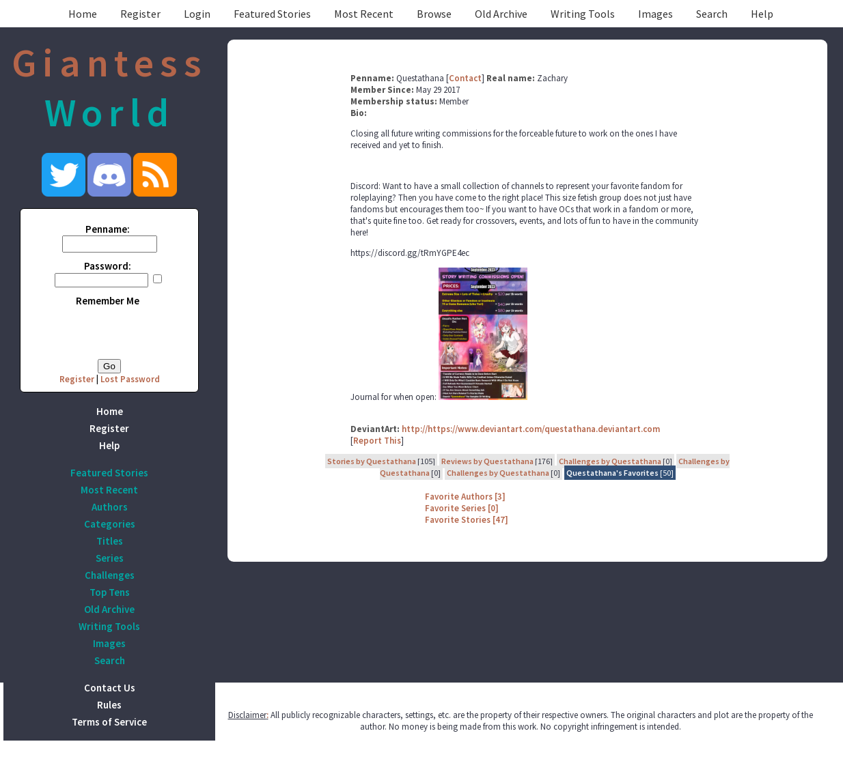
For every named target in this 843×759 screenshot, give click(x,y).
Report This (377, 440)
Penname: (107, 229)
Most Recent (363, 13)
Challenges (110, 575)
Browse (434, 13)
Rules (109, 704)
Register (140, 13)
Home (82, 13)
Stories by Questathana (371, 461)
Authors (110, 506)
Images (655, 13)
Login (197, 13)
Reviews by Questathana (487, 461)
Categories (109, 523)
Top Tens (109, 592)
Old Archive (501, 13)
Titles (109, 540)
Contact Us (109, 687)
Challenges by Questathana (610, 461)
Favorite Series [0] (462, 508)
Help (762, 13)
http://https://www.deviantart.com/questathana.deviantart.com (531, 429)
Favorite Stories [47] (466, 520)
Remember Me (107, 300)
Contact (465, 78)
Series (110, 558)
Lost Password (130, 379)
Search (712, 13)
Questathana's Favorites (612, 473)
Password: (107, 265)
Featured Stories (272, 13)
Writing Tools (583, 13)
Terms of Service (109, 721)
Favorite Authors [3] (465, 496)
